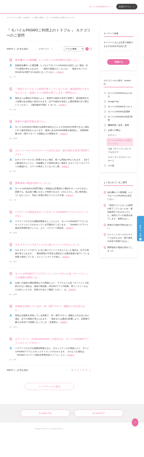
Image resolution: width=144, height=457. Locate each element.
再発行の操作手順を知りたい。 (120, 226)
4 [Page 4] (80, 370)
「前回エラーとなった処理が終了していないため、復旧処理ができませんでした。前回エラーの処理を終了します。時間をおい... (120, 212)
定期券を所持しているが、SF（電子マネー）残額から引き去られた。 (50, 308)
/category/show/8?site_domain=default (105, 106)
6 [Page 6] (86, 370)
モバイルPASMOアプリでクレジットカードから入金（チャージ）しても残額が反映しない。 (51, 275)
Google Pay (113, 101)
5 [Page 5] (83, 370)
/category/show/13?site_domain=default (105, 165)
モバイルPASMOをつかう (120, 106)
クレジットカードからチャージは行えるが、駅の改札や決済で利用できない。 (120, 237)
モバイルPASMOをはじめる (120, 95)
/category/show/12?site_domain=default (105, 130)
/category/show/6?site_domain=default (105, 93)
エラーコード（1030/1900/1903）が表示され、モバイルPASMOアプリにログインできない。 (52, 341)
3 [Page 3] (77, 370)
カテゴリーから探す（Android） (19, 18)
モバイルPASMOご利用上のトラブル (120, 142)
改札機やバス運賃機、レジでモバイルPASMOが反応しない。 (120, 195)
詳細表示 (60, 72)
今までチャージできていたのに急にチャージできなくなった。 (48, 244)
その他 (111, 165)
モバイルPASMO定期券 (119, 111)
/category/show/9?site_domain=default (105, 111)
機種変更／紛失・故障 (118, 125)
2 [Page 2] (75, 370)
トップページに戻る (49, 386)
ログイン (112, 135)
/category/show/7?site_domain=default (105, 101)
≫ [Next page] (91, 370)
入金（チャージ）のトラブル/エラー (119, 150)
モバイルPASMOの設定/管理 (120, 118)
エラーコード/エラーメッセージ (120, 159)
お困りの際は (39, 18)
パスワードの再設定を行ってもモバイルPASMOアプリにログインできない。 (51, 214)
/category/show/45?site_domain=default (105, 125)
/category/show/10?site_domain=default (105, 116)
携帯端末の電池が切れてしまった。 (120, 249)
